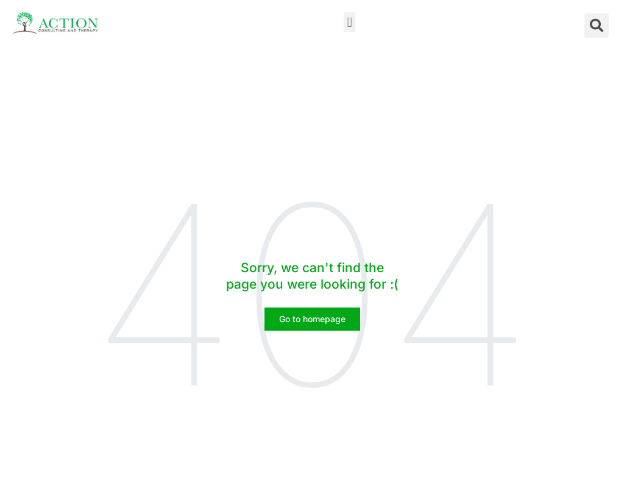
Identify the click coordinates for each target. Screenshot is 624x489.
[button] (349, 22)
